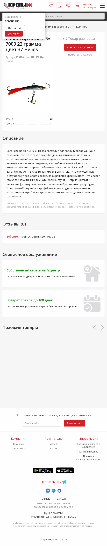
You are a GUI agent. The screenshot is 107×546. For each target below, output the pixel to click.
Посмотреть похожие (80, 54)
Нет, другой (14, 27)
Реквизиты (19, 448)
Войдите (12, 236)
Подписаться (74, 423)
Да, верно (13, 33)
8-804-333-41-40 (53, 498)
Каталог (53, 444)
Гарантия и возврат (88, 451)
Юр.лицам (18, 444)
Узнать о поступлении (80, 47)
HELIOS (10, 60)
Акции (53, 448)
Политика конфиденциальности (88, 458)
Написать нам (51, 482)
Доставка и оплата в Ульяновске (88, 445)
